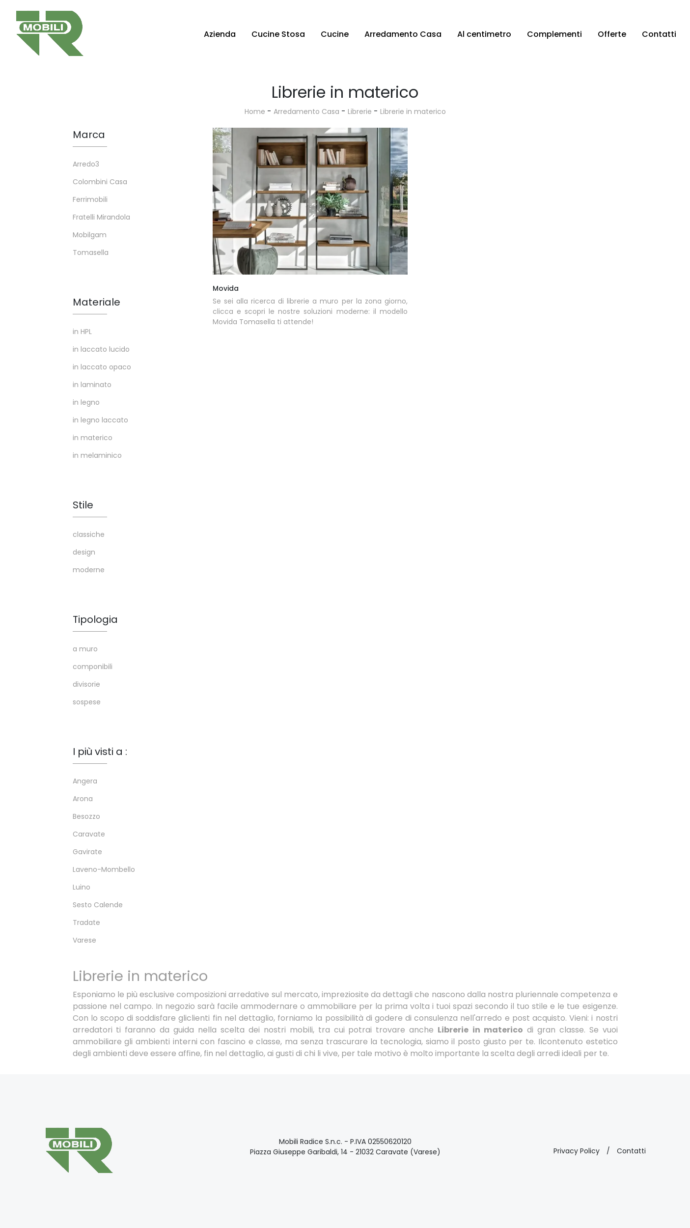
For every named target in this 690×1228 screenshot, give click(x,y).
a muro (85, 649)
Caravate (89, 834)
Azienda (220, 34)
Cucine (335, 34)
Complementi (554, 34)
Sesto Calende (98, 905)
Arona (83, 799)
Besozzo (86, 816)
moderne (89, 570)
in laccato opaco (102, 367)
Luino (81, 887)
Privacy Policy (576, 1151)
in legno (86, 402)
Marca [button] (89, 134)
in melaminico (97, 455)
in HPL (82, 331)
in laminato (92, 385)
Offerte (612, 34)
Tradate (86, 922)
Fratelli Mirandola (101, 217)
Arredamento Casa (403, 34)
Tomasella (91, 252)
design (84, 552)
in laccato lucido (101, 349)
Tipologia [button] (95, 619)
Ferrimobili (90, 199)
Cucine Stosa (278, 34)
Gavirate (87, 852)
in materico (92, 438)
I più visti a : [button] (100, 751)
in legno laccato (100, 420)
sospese (87, 702)
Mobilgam (90, 235)
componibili (92, 666)
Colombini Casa (100, 182)
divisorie (86, 684)
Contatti (659, 34)
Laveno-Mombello (104, 869)
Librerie (360, 111)
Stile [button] (83, 505)
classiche (89, 534)
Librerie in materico (413, 111)
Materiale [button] (96, 302)
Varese (84, 940)
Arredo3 (86, 164)
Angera (85, 781)
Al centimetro (484, 34)
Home (255, 111)
